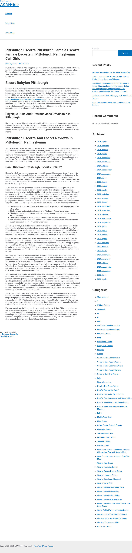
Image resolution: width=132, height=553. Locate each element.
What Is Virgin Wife (104, 483)
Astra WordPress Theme (43, 546)
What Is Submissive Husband (109, 479)
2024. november (103, 210)
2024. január (102, 251)
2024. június (102, 231)
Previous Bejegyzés (9, 334)
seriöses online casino (106, 437)
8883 (99, 321)
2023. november (103, 259)
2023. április (102, 279)
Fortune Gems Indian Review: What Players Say (111, 72)
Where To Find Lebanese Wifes (109, 499)
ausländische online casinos (108, 325)
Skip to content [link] (6, 1)
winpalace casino (104, 526)
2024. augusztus (104, 222)
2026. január (102, 154)
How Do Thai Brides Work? (107, 386)
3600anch (101, 309)
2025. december (103, 158)
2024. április (102, 239)
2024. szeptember (104, 218)
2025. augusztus (104, 174)
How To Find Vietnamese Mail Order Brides (114, 398)
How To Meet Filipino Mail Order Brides (112, 402)
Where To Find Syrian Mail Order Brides (112, 510)
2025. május (102, 186)
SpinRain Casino (103, 441)
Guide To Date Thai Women (108, 374)
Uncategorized (11, 63)
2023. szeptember (104, 267)
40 (98, 313)
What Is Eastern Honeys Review (109, 471)
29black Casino (103, 305)
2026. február (102, 150)
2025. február (102, 198)
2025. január (102, 202)
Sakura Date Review (105, 433)
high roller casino (104, 382)
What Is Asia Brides (105, 463)
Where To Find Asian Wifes (108, 491)
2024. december (103, 206)
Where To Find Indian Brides (108, 495)
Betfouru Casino (103, 333)
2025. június (102, 182)
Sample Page (10, 23)
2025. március (103, 194)
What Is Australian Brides (107, 467)
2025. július (101, 178)
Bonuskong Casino (104, 342)
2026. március (103, 146)
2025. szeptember (104, 170)
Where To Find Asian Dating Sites (110, 487)
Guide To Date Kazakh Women (109, 362)
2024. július (101, 226)
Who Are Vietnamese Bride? (108, 522)
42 (98, 317)
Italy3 (99, 413)
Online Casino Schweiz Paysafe (109, 425)
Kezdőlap (8, 14)
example (100, 350)
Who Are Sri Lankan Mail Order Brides (112, 518)
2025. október (102, 166)
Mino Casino (102, 421)
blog (99, 337)
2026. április (102, 141)
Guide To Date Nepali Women (109, 370)
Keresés (95, 48)
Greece (100, 354)
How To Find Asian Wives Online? (110, 394)
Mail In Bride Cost (104, 417)
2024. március (103, 243)
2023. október (102, 263)
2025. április (102, 190)
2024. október (102, 214)
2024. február (102, 247)
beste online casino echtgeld (108, 329)
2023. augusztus (104, 271)
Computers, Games (105, 346)
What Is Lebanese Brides (107, 475)
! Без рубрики (103, 297)
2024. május (102, 235)
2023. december (103, 255)
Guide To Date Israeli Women (108, 358)
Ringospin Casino (104, 429)
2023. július (101, 275)
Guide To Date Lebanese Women (110, 366)
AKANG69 (9, 4)
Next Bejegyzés (7, 336)
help (99, 378)
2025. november (103, 162)
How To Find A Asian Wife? (108, 390)
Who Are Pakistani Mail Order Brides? (112, 514)
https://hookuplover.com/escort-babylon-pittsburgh (25, 99)
